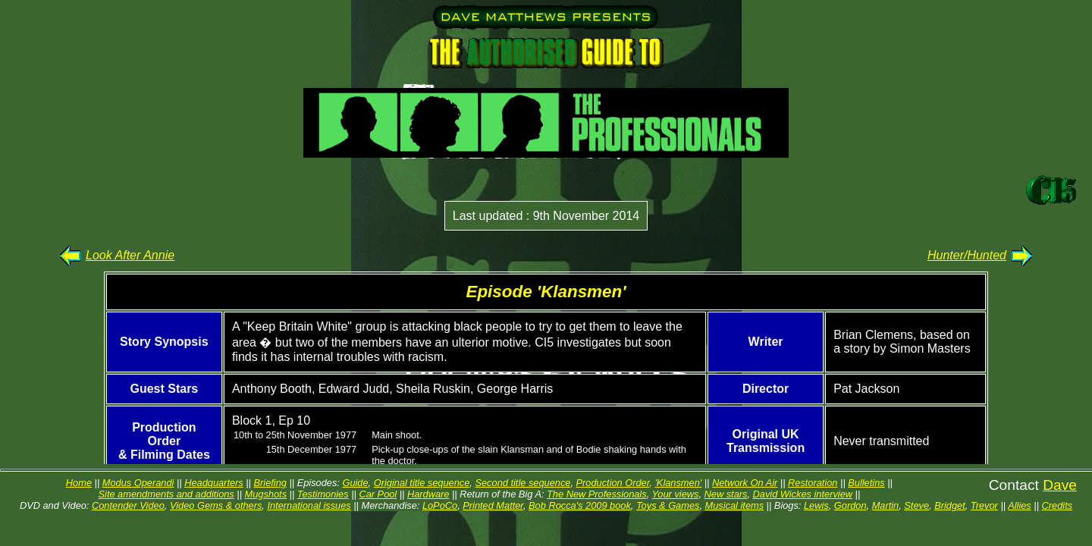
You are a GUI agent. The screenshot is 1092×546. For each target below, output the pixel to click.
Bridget (949, 505)
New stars (726, 494)
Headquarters (213, 482)
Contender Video (128, 505)
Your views (675, 494)
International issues (308, 505)
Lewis (816, 505)
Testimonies (323, 494)
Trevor (984, 505)
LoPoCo (439, 505)
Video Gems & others (216, 505)
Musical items (734, 505)
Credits (1057, 505)
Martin (885, 505)
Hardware (428, 494)
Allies (1019, 505)
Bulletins (866, 482)
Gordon (850, 505)
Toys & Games (667, 505)
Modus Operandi (138, 482)
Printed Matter (493, 505)
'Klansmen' (677, 482)
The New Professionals (597, 494)
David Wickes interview (802, 494)
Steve (916, 505)
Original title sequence (422, 482)
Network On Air (744, 482)
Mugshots (266, 494)
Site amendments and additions (166, 494)
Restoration (812, 482)
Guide (355, 482)
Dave (1060, 485)
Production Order (613, 482)
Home (79, 482)
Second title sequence (522, 482)
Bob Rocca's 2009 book (580, 505)
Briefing (270, 482)
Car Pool (378, 494)
